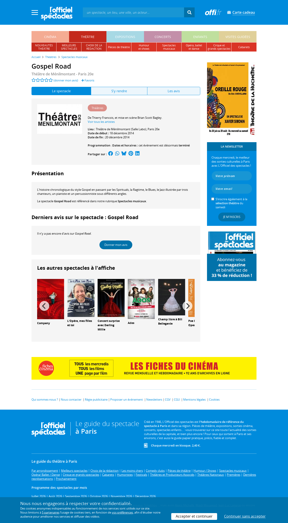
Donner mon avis (115, 245)
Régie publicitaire (96, 399)
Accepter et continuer (194, 516)
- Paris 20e (63, 74)
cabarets (244, 47)
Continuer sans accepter (245, 516)
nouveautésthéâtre (44, 47)
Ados (131, 323)
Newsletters (154, 399)
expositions (125, 37)
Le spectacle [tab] (61, 91)
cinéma (50, 37)
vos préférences (122, 512)
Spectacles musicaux (132, 201)
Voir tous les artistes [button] (101, 122)
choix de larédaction (94, 47)
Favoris (87, 80)
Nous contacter (71, 399)
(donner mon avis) (66, 80)
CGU (177, 399)
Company (43, 323)
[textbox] (133, 12)
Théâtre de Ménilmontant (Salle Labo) (121, 129)
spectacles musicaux (169, 47)
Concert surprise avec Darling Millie (109, 325)
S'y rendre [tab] (119, 91)
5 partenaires (50, 512)
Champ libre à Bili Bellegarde (170, 321)
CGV (168, 399)
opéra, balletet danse (194, 47)
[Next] (187, 306)
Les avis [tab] (174, 91)
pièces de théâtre (119, 47)
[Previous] (44, 306)
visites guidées (237, 37)
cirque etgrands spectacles (219, 47)
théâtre (87, 37)
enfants (200, 37)
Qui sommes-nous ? (45, 399)
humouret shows (143, 47)
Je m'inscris (231, 217)
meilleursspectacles (69, 47)
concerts (163, 37)
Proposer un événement (126, 399)
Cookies (214, 399)
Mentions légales (194, 399)
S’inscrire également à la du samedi (231, 203)
